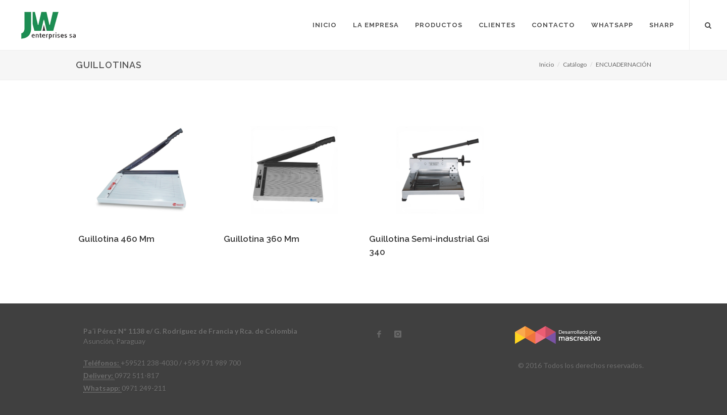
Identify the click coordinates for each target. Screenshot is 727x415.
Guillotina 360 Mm (261, 239)
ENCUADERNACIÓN (623, 64)
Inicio (546, 64)
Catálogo (575, 64)
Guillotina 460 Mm (116, 239)
